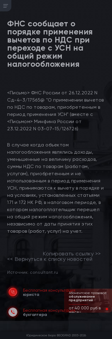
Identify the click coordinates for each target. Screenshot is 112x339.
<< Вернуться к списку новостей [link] (49, 259)
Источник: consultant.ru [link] (32, 272)
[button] (102, 309)
